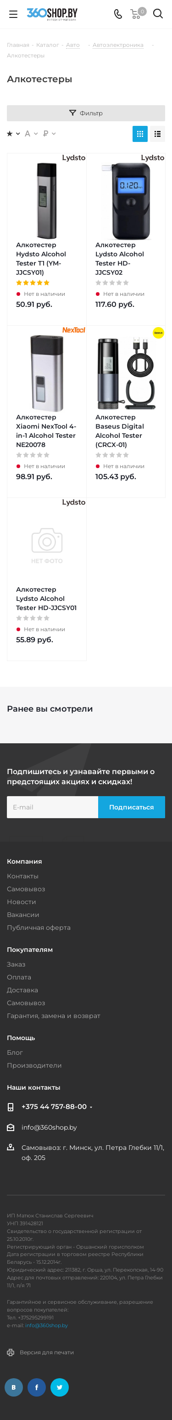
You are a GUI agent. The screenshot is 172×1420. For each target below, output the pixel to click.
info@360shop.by (49, 1127)
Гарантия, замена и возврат (53, 1016)
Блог (15, 1052)
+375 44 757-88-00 (54, 1106)
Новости (21, 902)
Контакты (23, 876)
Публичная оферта (39, 927)
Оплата (19, 977)
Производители (34, 1065)
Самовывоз (26, 889)
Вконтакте (14, 1387)
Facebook (37, 1387)
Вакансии (23, 915)
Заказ (16, 964)
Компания (24, 861)
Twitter (59, 1387)
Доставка (22, 990)
